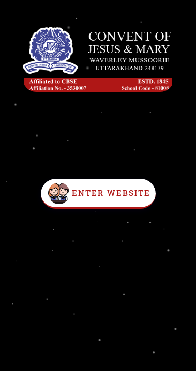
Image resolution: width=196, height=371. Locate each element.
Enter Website (111, 193)
